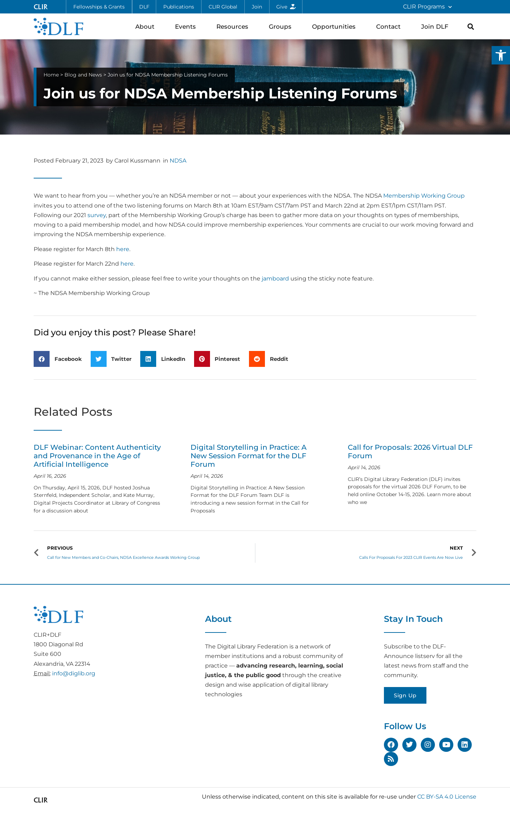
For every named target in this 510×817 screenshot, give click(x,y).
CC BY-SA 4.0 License (446, 796)
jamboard (275, 278)
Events (187, 26)
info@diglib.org (73, 673)
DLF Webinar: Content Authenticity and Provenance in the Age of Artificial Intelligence (97, 456)
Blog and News (83, 75)
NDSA (178, 160)
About (146, 26)
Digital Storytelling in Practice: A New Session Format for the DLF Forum (249, 456)
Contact (390, 26)
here (122, 249)
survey (96, 215)
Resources (234, 26)
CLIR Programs (427, 6)
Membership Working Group (424, 195)
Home (51, 75)
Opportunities (335, 26)
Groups (282, 26)
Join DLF (436, 26)
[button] (501, 55)
